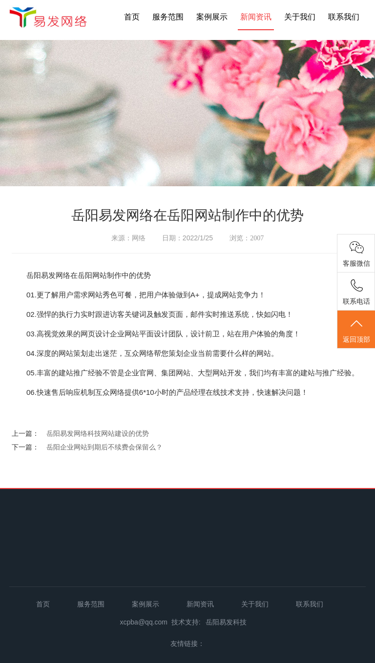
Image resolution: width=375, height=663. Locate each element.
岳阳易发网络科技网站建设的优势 (97, 433)
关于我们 (299, 17)
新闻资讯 (255, 17)
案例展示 (212, 17)
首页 (132, 17)
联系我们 (343, 17)
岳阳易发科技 (226, 622)
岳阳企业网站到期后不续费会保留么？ (104, 447)
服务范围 (168, 17)
